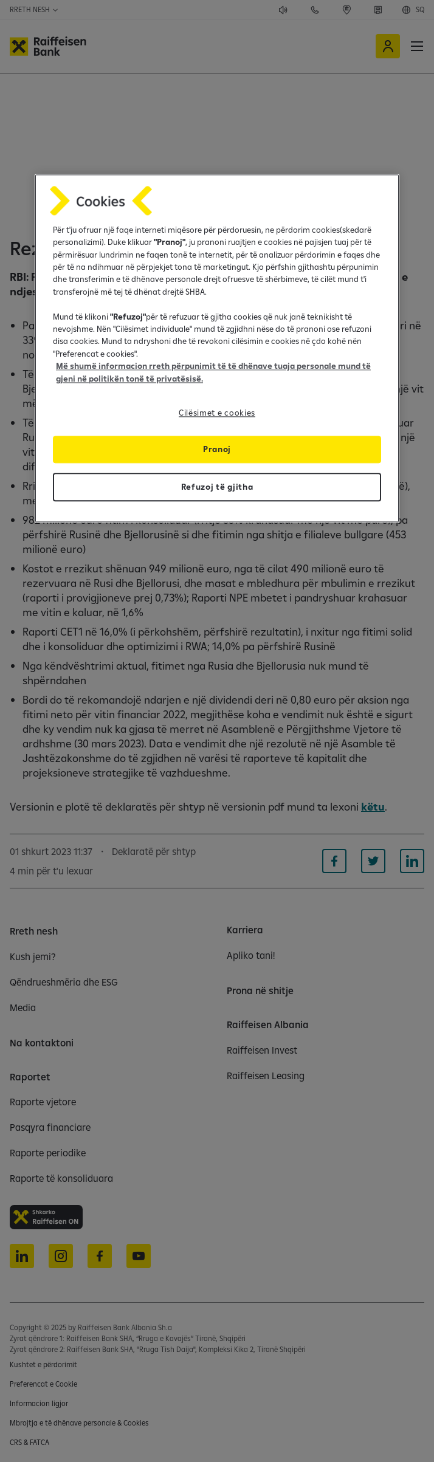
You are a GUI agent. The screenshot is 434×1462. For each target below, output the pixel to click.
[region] (217, 348)
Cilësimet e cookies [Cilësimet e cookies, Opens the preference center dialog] (217, 412)
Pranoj (217, 449)
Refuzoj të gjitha (217, 486)
